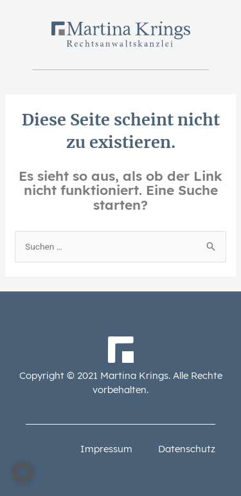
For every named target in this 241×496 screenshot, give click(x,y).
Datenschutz (186, 449)
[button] (23, 473)
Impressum (106, 449)
